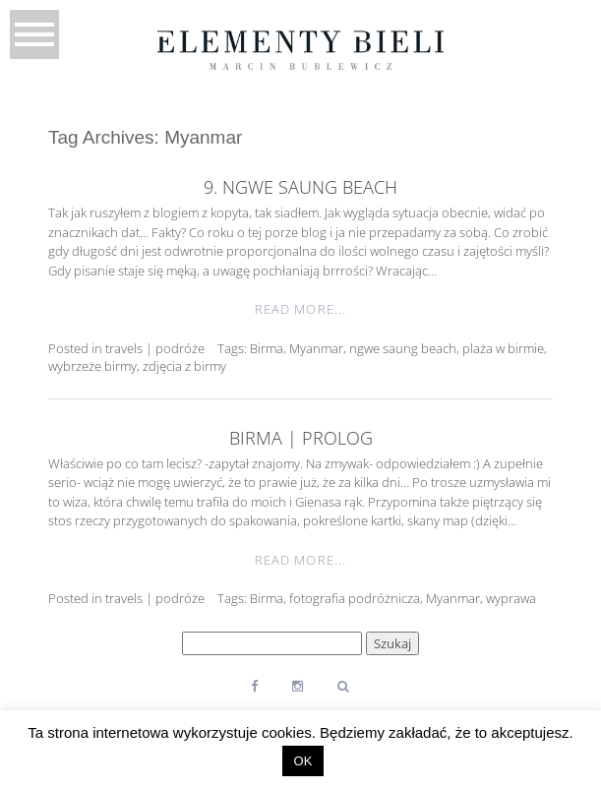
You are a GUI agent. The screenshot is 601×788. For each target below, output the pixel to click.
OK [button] (303, 761)
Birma (266, 348)
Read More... (300, 309)
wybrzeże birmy (92, 366)
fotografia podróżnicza (354, 598)
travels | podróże (155, 348)
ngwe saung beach (402, 348)
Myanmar (316, 348)
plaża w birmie (503, 348)
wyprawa (511, 598)
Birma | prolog (301, 438)
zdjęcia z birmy (184, 366)
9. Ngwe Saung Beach (300, 187)
